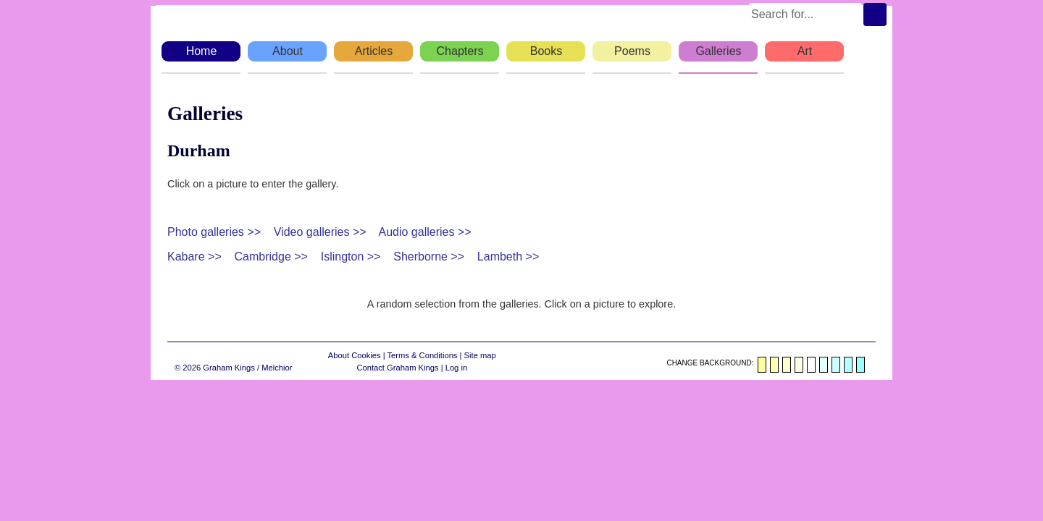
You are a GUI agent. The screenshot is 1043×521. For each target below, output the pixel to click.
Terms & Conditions (422, 355)
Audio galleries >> (424, 232)
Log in (456, 367)
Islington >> (351, 256)
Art (804, 51)
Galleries (718, 51)
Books (546, 51)
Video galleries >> (320, 232)
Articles (374, 51)
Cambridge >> (271, 256)
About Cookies (354, 355)
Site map (480, 355)
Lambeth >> (508, 256)
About (287, 51)
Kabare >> (194, 256)
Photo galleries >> (214, 232)
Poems (632, 51)
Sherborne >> (428, 256)
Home (201, 51)
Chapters (460, 51)
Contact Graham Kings (397, 367)
